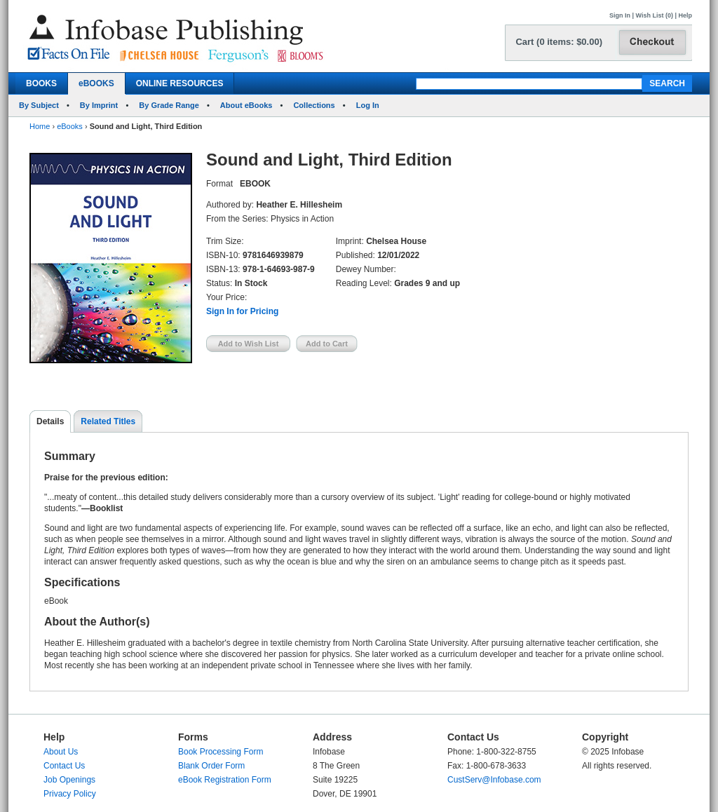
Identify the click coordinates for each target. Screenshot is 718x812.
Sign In (619, 15)
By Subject (39, 105)
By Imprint (99, 105)
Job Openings (69, 780)
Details (50, 421)
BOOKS (41, 83)
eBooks (70, 126)
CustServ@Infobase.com (494, 780)
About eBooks (246, 105)
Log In (367, 105)
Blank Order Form (211, 766)
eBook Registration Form (224, 780)
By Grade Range (169, 105)
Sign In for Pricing (242, 311)
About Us (60, 752)
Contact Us (64, 766)
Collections (313, 105)
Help (685, 15)
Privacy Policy (69, 794)
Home (39, 126)
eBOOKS (96, 83)
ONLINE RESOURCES (180, 83)
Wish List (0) (654, 15)
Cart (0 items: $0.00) (558, 41)
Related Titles (108, 421)
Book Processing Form (220, 752)
